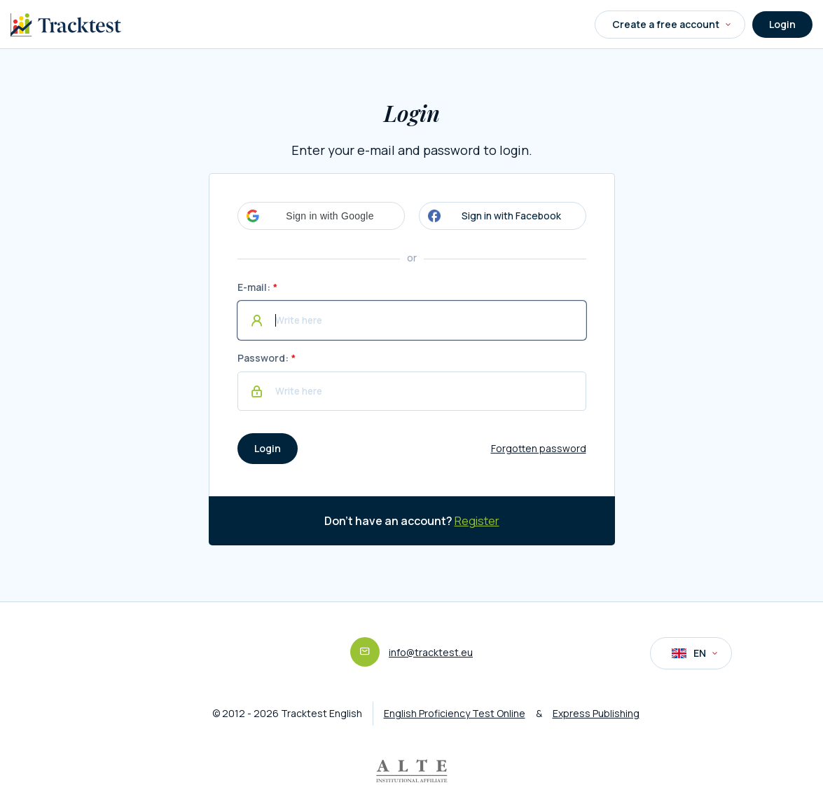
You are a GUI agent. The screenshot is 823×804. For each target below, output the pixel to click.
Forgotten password (538, 448)
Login (782, 24)
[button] (321, 216)
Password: (263, 357)
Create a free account (671, 24)
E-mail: (253, 287)
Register (477, 521)
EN (694, 653)
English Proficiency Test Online (454, 713)
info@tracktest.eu (431, 652)
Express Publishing (596, 713)
